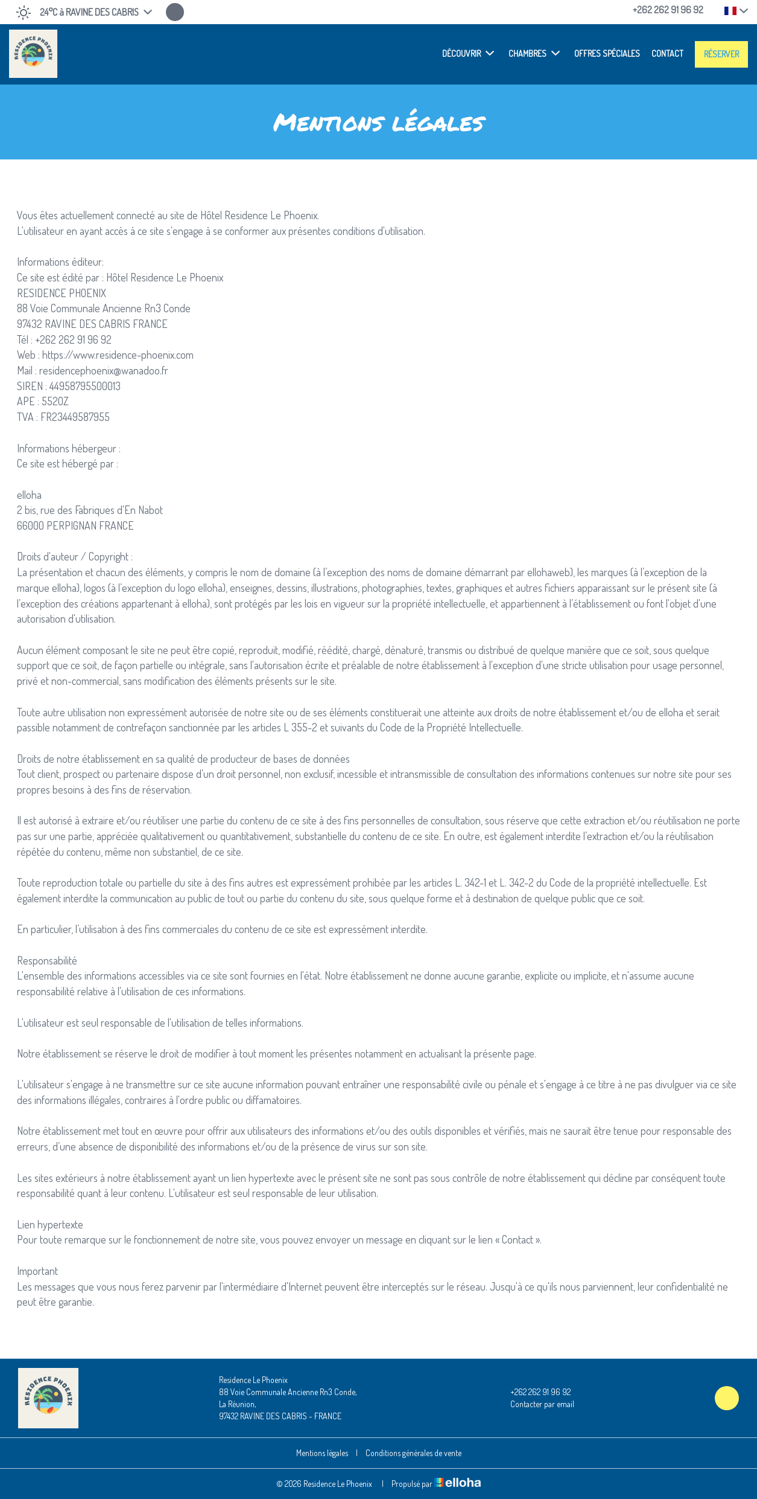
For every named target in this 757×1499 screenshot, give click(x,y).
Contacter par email (535, 1404)
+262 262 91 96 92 (533, 1392)
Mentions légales (322, 1453)
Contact (667, 53)
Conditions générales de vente (413, 1453)
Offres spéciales (607, 53)
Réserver (721, 54)
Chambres (534, 53)
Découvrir (468, 53)
